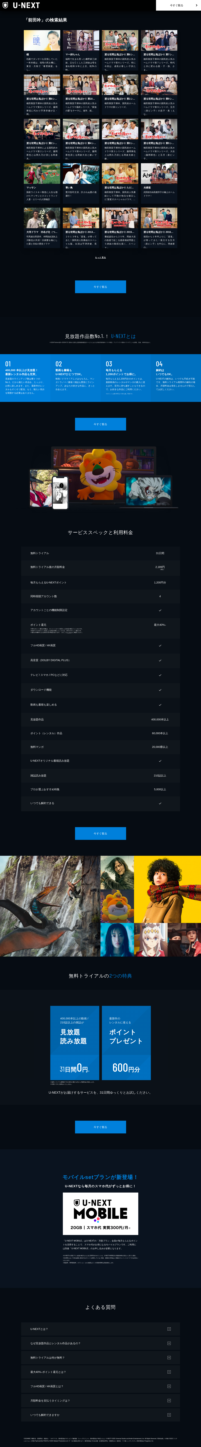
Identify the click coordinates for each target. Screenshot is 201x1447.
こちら (69, 632)
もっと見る (100, 257)
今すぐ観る (176, 5)
